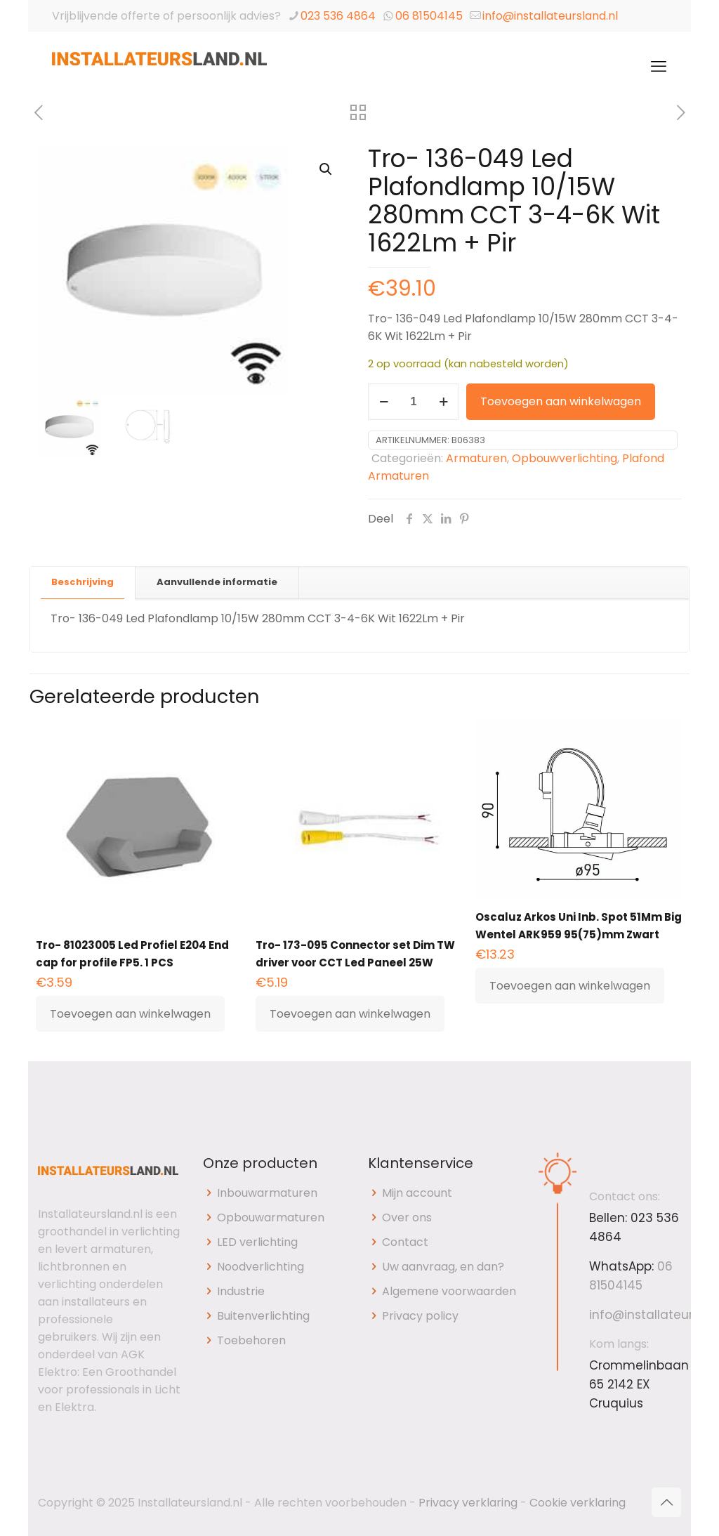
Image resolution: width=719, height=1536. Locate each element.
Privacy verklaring (467, 1503)
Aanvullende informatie (217, 582)
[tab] (83, 582)
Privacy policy (420, 1316)
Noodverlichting (260, 1267)
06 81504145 (429, 16)
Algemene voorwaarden (449, 1291)
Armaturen (476, 458)
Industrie (241, 1291)
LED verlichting (257, 1242)
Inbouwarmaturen (267, 1193)
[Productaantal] (413, 401)
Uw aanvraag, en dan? (443, 1267)
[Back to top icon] (666, 1502)
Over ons (407, 1217)
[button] (326, 169)
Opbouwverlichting (564, 458)
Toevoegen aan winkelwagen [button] (130, 1014)
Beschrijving (82, 582)
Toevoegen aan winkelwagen (560, 401)
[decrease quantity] (383, 401)
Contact (405, 1242)
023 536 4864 (338, 16)
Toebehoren (251, 1340)
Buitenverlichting (263, 1316)
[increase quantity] (443, 401)
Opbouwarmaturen (270, 1217)
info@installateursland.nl (550, 16)
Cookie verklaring (577, 1503)
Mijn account (417, 1193)
